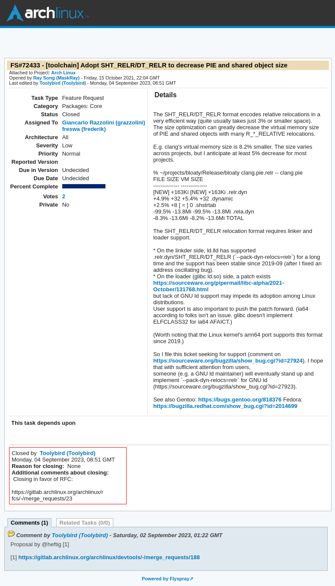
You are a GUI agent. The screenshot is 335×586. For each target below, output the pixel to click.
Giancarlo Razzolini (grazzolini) (103, 122)
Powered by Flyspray (165, 578)
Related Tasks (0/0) (85, 522)
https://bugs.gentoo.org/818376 (239, 399)
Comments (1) (29, 522)
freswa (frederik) (84, 129)
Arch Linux (47, 13)
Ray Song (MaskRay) (56, 77)
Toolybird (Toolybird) (62, 83)
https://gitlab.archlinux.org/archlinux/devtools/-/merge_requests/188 (108, 557)
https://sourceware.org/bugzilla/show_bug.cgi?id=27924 (228, 360)
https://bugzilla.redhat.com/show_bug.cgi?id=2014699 (225, 406)
